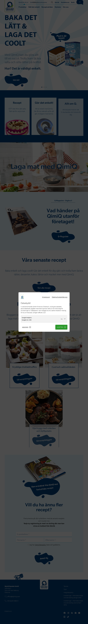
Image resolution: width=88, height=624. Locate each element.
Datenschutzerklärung (59, 297)
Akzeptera (61, 327)
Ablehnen (26, 327)
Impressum (46, 297)
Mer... (63, 319)
